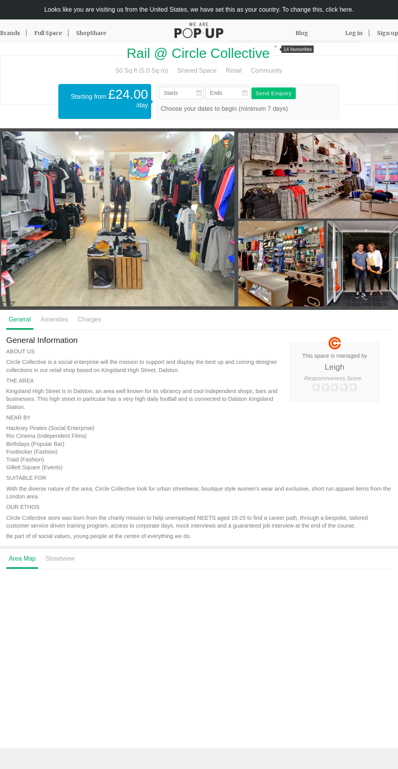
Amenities (54, 319)
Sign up (387, 33)
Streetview (60, 558)
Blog (301, 33)
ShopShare (91, 33)
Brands (10, 33)
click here (339, 9)
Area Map (22, 558)
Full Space (48, 33)
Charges (89, 319)
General (20, 319)
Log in (354, 33)
